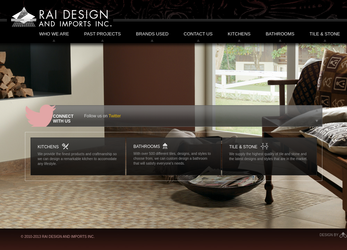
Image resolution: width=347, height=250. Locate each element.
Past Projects (102, 33)
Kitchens (239, 33)
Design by (333, 235)
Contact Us (198, 33)
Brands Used (152, 33)
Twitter (115, 116)
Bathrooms (280, 33)
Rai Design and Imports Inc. (60, 17)
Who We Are (54, 33)
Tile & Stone (325, 33)
